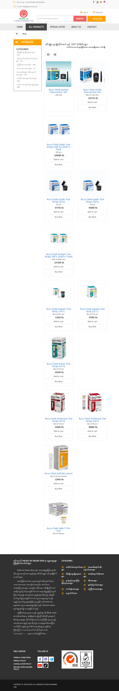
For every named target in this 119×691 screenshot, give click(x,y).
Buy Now (92, 107)
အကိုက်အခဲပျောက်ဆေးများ (27, 79)
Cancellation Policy (22, 664)
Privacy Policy (20, 661)
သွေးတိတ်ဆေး (71, 593)
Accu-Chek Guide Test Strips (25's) (58, 200)
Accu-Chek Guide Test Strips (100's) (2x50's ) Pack (58, 147)
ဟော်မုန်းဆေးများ (72, 589)
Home (19, 27)
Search (80, 19)
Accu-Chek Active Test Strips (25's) (58, 365)
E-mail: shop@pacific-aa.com (26, 6)
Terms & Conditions (22, 658)
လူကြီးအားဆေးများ (26, 64)
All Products (36, 27)
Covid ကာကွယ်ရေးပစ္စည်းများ (28, 86)
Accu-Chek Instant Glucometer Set (58, 91)
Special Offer (57, 27)
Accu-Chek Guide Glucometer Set (92, 91)
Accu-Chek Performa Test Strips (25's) (58, 420)
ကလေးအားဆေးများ (26, 68)
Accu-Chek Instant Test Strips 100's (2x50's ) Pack (59, 255)
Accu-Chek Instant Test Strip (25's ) (92, 310)
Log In (84, 12)
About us (76, 27)
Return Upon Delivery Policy (23, 668)
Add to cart (92, 102)
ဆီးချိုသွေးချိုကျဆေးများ (26, 53)
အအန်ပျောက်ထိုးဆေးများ (94, 575)
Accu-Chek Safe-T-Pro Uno (58, 529)
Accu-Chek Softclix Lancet (59, 473)
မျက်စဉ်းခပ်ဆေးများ (95, 585)
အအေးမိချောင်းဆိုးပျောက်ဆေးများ (26, 73)
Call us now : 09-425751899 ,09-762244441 (29, 2)
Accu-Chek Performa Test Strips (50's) (92, 420)
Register (98, 12)
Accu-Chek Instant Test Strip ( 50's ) (58, 310)
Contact (92, 27)
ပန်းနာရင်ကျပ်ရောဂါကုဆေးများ (27, 60)
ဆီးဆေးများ (92, 580)
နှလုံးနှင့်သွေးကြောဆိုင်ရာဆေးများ (70, 582)
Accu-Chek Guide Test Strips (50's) (92, 200)
